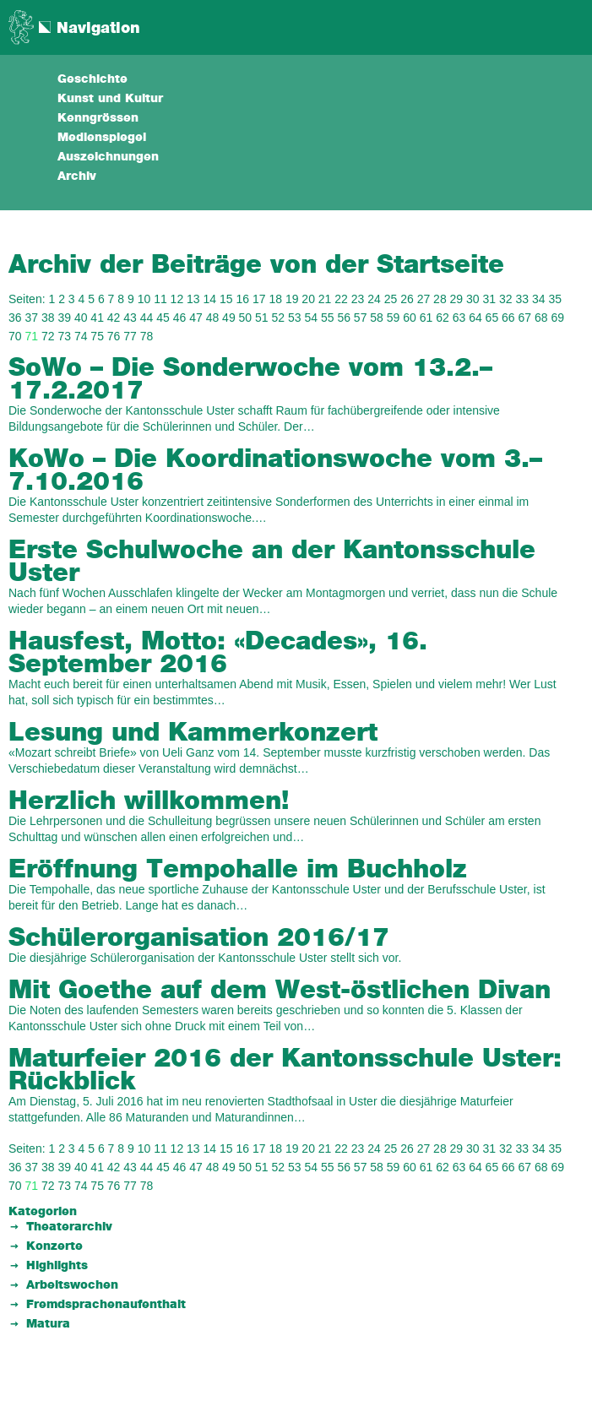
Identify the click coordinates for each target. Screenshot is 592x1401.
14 (210, 299)
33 (522, 299)
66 (508, 317)
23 (358, 299)
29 (457, 299)
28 (440, 299)
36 (15, 317)
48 (213, 317)
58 (376, 317)
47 (196, 317)
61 (426, 317)
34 (539, 299)
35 (555, 299)
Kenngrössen (97, 118)
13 (193, 299)
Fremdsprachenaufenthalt (106, 1305)
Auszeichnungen (108, 157)
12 (177, 299)
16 (242, 299)
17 (259, 299)
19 (292, 299)
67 (525, 317)
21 (325, 299)
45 (163, 317)
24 (374, 299)
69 (557, 317)
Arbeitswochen (72, 1285)
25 (391, 299)
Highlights (57, 1266)
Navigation (98, 28)
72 (48, 336)
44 (147, 317)
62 (442, 317)
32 (506, 299)
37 (31, 317)
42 (114, 317)
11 (160, 299)
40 (81, 317)
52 (278, 317)
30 (473, 299)
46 (180, 317)
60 (409, 317)
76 (114, 336)
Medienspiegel (101, 138)
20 (308, 299)
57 (360, 317)
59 (393, 317)
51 (262, 317)
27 (424, 299)
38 (48, 317)
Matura (48, 1324)
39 (64, 317)
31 (490, 299)
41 (97, 317)
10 (144, 299)
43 (130, 317)
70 (15, 336)
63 (459, 317)
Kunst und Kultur (110, 99)
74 (81, 336)
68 (541, 317)
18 (275, 299)
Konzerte (54, 1246)
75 (97, 336)
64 (475, 317)
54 (311, 317)
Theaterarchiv (69, 1227)
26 (407, 299)
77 (130, 336)
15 (226, 299)
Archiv (76, 176)
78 (147, 336)
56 (343, 317)
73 (64, 336)
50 (246, 317)
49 (229, 317)
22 (341, 299)
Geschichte (92, 79)
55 (327, 317)
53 (294, 317)
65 (492, 317)
